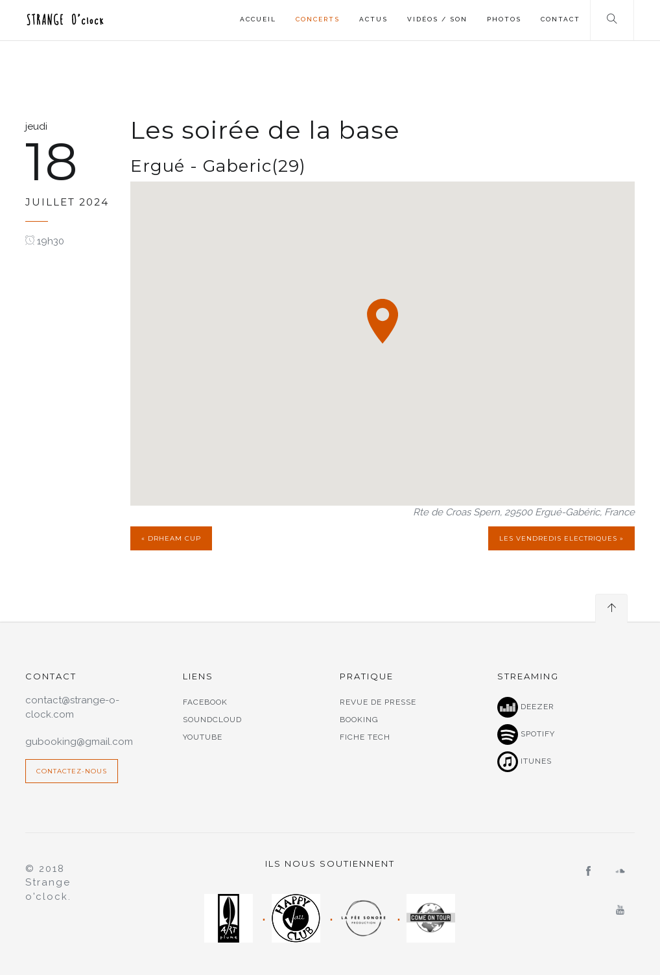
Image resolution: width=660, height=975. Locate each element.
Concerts (318, 19)
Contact (560, 19)
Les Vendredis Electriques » (561, 538)
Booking (359, 719)
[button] (382, 321)
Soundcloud (212, 719)
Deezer (525, 707)
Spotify (526, 734)
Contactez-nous (71, 771)
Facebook (205, 702)
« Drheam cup (171, 538)
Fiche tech (365, 737)
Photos (504, 19)
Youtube (202, 737)
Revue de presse (378, 702)
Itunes (524, 761)
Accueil (258, 19)
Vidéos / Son (437, 19)
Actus (373, 19)
